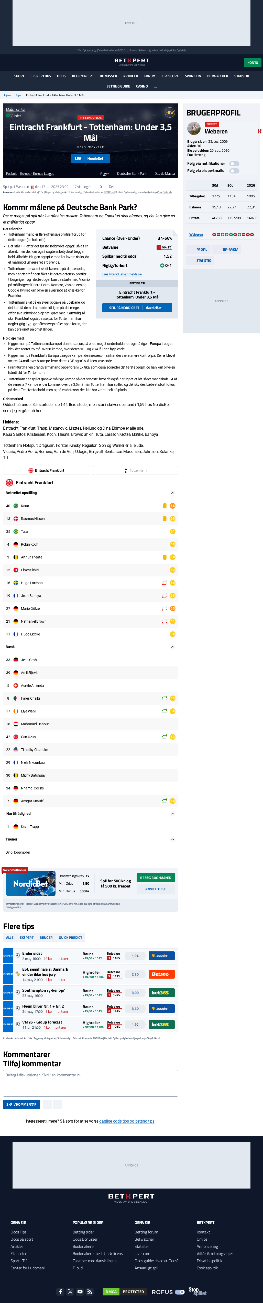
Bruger (46, 937)
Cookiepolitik (207, 1268)
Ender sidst (32, 953)
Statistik (241, 76)
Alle (10, 937)
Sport (19, 76)
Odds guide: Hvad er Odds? (157, 1261)
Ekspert (27, 937)
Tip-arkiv (227, 249)
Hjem (7, 95)
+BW (169, 112)
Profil (198, 249)
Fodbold (11, 173)
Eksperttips (40, 76)
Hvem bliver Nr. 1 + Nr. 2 (43, 1006)
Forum (150, 76)
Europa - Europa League (37, 173)
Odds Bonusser (85, 1239)
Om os (202, 1239)
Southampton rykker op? (43, 990)
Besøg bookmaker (155, 877)
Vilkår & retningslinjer (215, 1253)
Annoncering (207, 1246)
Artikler (130, 76)
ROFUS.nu (123, 50)
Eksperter (18, 1253)
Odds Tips (18, 1232)
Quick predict (70, 937)
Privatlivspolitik (210, 1261)
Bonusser (108, 76)
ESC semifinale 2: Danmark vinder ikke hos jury (45, 971)
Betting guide (118, 86)
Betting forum (146, 1232)
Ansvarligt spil (146, 1268)
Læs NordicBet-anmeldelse (121, 274)
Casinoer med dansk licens (94, 1261)
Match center (16, 109)
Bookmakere (83, 76)
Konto (252, 62)
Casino (142, 86)
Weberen (22, 186)
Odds (61, 76)
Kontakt (203, 1232)
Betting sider (83, 1232)
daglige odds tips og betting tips (126, 1121)
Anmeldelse (155, 889)
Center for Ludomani (27, 1268)
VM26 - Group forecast (42, 1022)
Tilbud (78, 1268)
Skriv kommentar (21, 1104)
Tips (18, 95)
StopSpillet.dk (179, 50)
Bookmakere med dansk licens (98, 1253)
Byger (102, 173)
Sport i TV (193, 76)
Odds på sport (21, 1239)
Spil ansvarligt (90, 50)
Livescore (170, 76)
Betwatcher (217, 76)
